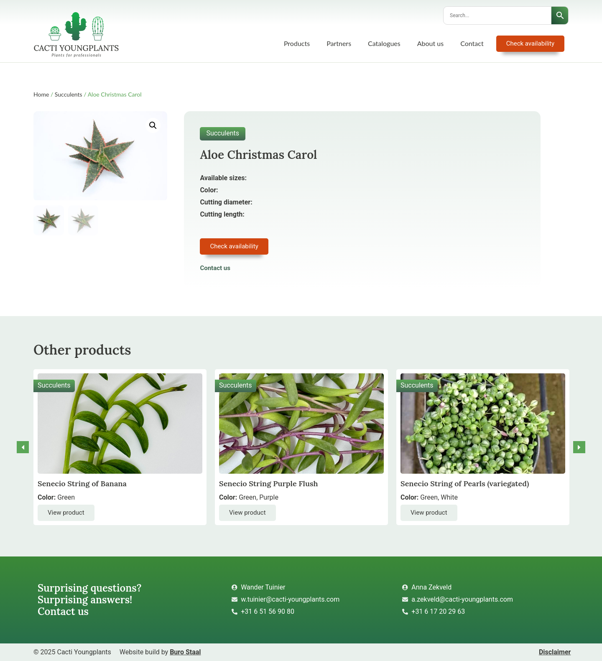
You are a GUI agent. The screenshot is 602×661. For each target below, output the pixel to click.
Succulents (68, 94)
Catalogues (384, 43)
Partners (339, 43)
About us (430, 43)
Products (297, 43)
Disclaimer (555, 652)
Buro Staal (185, 652)
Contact (471, 43)
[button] (153, 125)
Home (41, 94)
